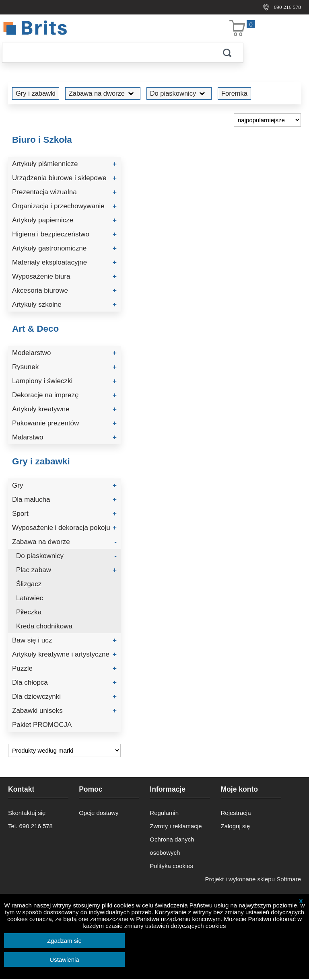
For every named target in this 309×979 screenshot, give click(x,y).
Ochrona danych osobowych (172, 846)
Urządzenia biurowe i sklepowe (64, 178)
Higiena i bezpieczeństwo (64, 234)
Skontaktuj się (26, 812)
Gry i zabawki (36, 93)
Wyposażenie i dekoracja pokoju (64, 528)
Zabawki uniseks (64, 711)
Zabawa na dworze (103, 93)
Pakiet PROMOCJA (42, 725)
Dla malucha (64, 500)
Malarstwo (64, 437)
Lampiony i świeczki (64, 381)
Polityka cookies (171, 865)
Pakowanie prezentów (64, 423)
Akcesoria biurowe (64, 290)
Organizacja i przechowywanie (64, 206)
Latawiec (29, 598)
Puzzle (64, 668)
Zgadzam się (64, 940)
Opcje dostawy (98, 812)
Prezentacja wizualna (64, 192)
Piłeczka (28, 612)
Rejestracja (236, 812)
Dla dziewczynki (64, 697)
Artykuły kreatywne (64, 409)
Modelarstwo (64, 353)
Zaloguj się (235, 826)
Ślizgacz (28, 584)
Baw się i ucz (64, 640)
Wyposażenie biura (64, 276)
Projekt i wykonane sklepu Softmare (253, 879)
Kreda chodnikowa (44, 626)
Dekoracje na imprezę (64, 395)
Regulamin (164, 812)
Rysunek (64, 367)
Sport (64, 514)
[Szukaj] (106, 53)
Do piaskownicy (179, 93)
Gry (64, 485)
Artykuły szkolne (64, 305)
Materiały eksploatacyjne (64, 262)
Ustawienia (64, 959)
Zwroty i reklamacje (176, 826)
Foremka (234, 93)
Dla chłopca (64, 682)
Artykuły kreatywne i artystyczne (64, 654)
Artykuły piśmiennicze (64, 164)
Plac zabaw (66, 570)
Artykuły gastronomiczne (64, 248)
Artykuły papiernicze (64, 220)
